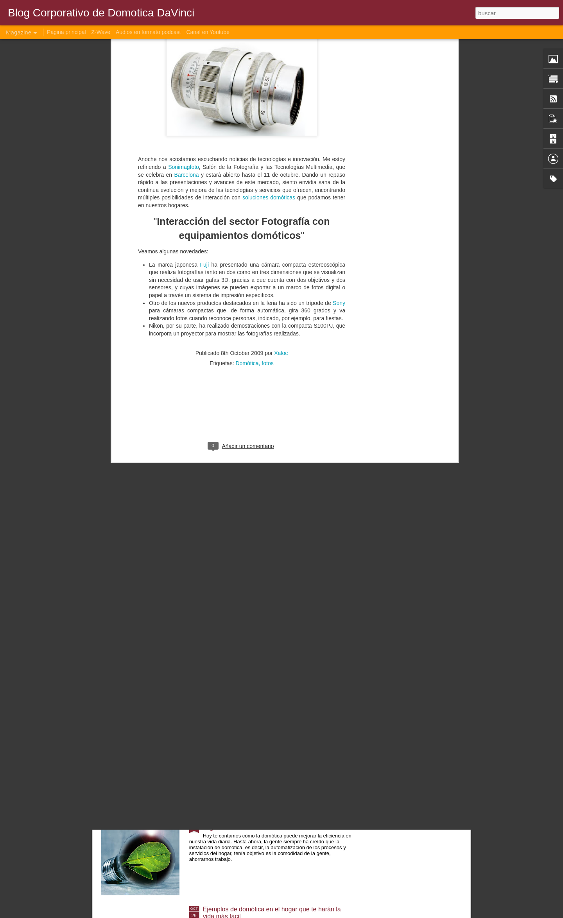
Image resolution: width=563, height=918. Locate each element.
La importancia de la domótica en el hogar (261, 643)
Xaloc (281, 174)
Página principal (66, 32)
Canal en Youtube (208, 32)
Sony (339, 124)
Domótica (246, 184)
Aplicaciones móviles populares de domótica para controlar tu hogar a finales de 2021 (271, 735)
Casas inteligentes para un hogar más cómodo (267, 554)
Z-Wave (100, 32)
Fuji (206, 85)
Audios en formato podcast (148, 32)
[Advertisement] (241, 235)
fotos (267, 184)
